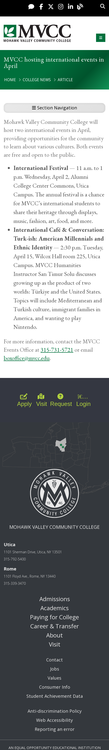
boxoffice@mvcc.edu (27, 358)
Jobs (54, 669)
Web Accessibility (54, 720)
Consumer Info (54, 687)
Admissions (54, 599)
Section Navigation (54, 108)
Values (54, 678)
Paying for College (54, 617)
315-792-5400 (15, 559)
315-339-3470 (15, 583)
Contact (54, 660)
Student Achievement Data (54, 696)
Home (10, 79)
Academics (54, 608)
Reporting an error (55, 729)
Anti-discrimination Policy (55, 711)
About (54, 635)
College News (37, 79)
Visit (54, 644)
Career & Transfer (54, 626)
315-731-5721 (57, 349)
